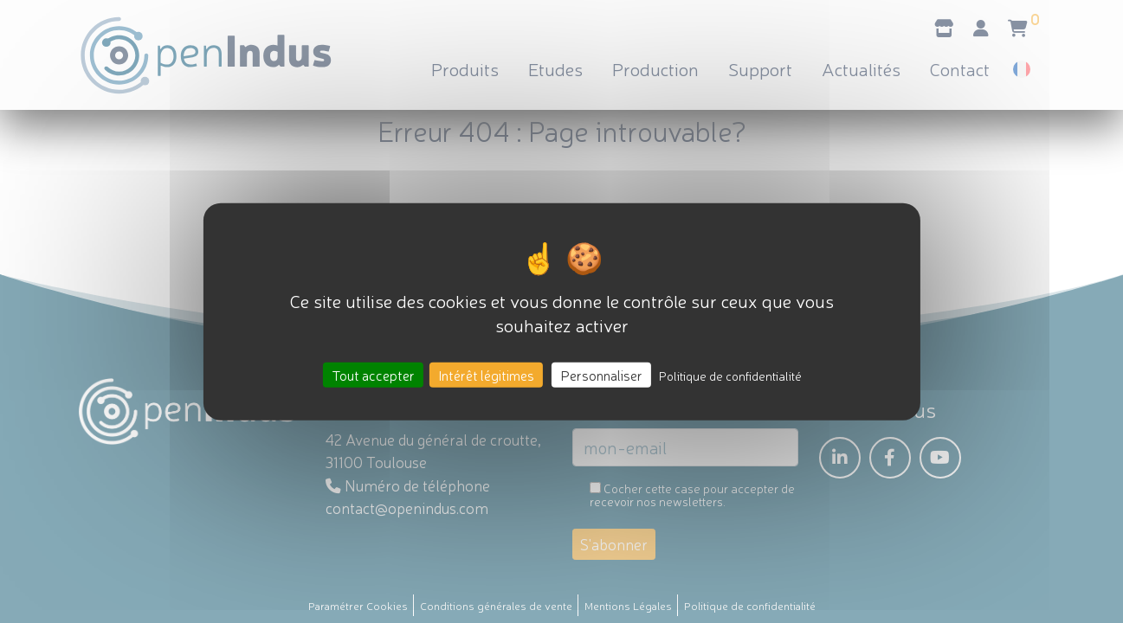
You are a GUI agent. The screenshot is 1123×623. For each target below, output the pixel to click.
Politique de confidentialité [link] (730, 374)
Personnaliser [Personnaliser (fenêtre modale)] (601, 373)
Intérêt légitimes (486, 373)
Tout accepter (373, 373)
